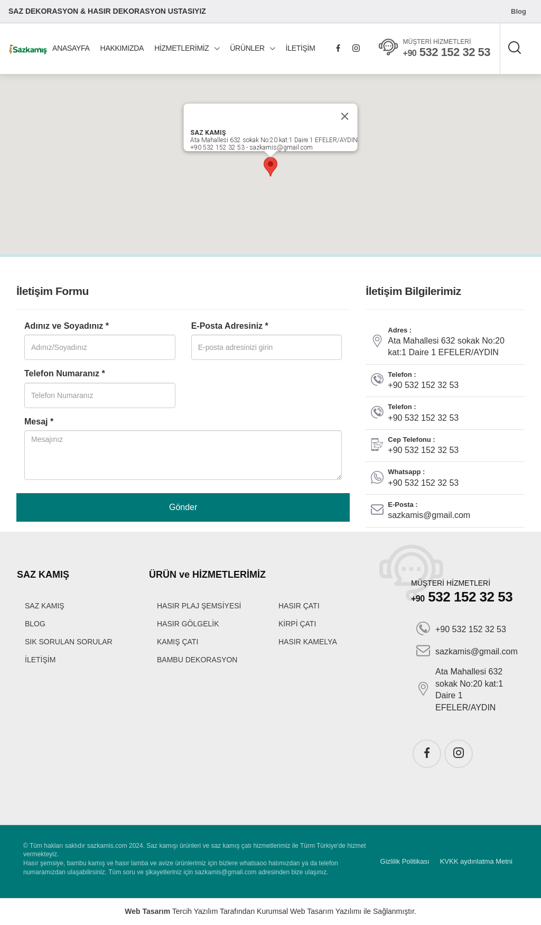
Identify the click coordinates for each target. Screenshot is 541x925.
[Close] (345, 116)
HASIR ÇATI (299, 606)
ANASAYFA (70, 48)
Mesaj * (38, 421)
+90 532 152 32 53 (461, 629)
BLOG (35, 623)
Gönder (183, 507)
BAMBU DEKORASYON (197, 659)
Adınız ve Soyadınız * (66, 325)
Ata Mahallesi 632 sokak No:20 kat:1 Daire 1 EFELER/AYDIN (459, 689)
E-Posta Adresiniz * (229, 325)
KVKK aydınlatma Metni (476, 861)
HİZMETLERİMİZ (181, 48)
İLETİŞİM (300, 48)
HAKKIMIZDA (122, 48)
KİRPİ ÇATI (297, 623)
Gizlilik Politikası (405, 861)
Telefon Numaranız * (64, 373)
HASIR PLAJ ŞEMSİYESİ (199, 606)
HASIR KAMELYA (307, 641)
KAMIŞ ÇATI (177, 641)
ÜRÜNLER (247, 48)
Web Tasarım (147, 911)
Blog (518, 11)
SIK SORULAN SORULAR (69, 641)
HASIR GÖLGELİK (188, 623)
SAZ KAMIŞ (44, 606)
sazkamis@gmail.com (467, 652)
